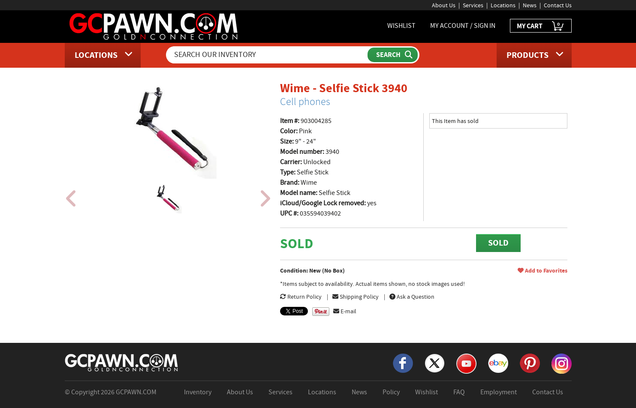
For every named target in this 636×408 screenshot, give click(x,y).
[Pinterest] (530, 362)
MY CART (541, 26)
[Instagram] (562, 363)
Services (473, 5)
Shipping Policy (355, 296)
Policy (391, 392)
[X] (435, 362)
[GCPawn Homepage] (154, 26)
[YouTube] (466, 363)
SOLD (498, 243)
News (530, 5)
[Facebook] (403, 362)
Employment (498, 392)
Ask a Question (411, 296)
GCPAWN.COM (136, 392)
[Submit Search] (393, 55)
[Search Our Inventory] (268, 54)
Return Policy (301, 296)
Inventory (197, 392)
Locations (503, 5)
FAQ (459, 392)
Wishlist (426, 392)
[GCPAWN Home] (122, 362)
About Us (443, 5)
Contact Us (558, 5)
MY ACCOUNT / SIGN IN (462, 25)
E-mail (344, 311)
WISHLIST (401, 25)
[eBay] (498, 362)
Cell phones (305, 101)
